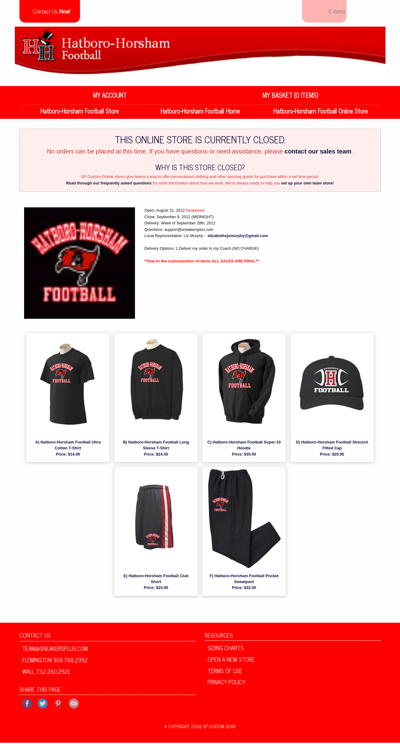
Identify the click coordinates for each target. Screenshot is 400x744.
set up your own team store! (307, 184)
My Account (110, 96)
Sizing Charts (226, 649)
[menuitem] (109, 96)
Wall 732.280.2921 (46, 672)
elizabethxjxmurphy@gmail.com (238, 237)
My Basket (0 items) (290, 96)
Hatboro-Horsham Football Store (79, 112)
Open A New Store (231, 660)
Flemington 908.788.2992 (55, 661)
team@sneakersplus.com (55, 649)
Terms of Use (225, 671)
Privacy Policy (226, 683)
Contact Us (35, 636)
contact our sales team (318, 152)
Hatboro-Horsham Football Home (200, 112)
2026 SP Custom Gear (213, 727)
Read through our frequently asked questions (109, 184)
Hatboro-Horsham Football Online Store (320, 112)
